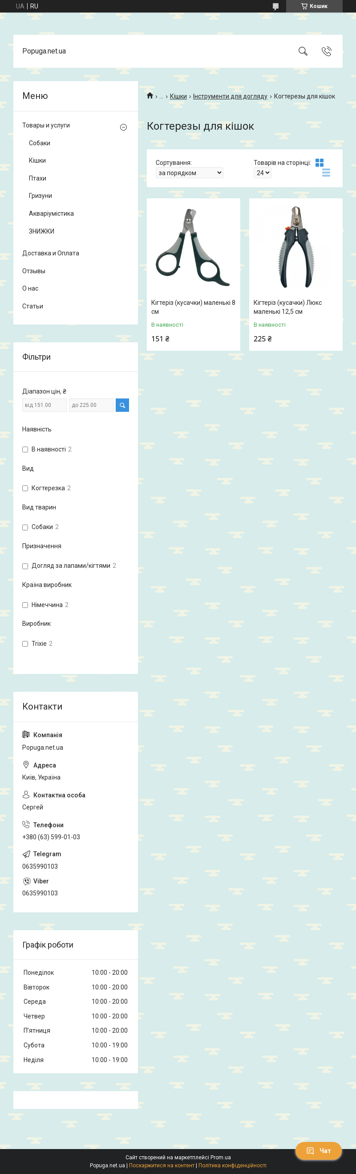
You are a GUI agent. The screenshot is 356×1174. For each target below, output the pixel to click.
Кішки (178, 96)
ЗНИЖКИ (41, 231)
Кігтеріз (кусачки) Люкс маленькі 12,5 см (288, 307)
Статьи (32, 306)
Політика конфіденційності (232, 1165)
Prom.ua (220, 1157)
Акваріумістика (51, 213)
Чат (318, 1151)
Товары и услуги (46, 125)
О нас (30, 288)
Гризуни (40, 195)
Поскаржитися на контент (161, 1165)
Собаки (39, 143)
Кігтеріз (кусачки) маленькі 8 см (193, 307)
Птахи (37, 178)
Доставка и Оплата (50, 253)
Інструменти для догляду (230, 96)
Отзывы (33, 271)
